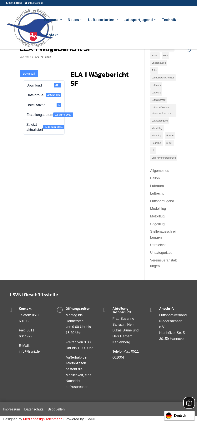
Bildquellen (56, 409)
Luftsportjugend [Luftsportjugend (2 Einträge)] (160, 120)
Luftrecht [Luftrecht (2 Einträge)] (156, 92)
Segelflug (157, 224)
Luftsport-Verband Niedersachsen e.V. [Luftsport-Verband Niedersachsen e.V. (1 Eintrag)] (162, 110)
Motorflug (157, 216)
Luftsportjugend (138, 20)
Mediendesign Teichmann (42, 419)
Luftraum (157, 186)
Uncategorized (161, 253)
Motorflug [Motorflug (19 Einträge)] (156, 135)
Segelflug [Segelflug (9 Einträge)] (156, 143)
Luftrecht (157, 193)
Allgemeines (159, 171)
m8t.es (29, 57)
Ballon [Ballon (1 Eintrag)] (155, 55)
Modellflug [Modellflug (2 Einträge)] (157, 128)
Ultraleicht (158, 245)
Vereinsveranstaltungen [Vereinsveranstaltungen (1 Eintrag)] (164, 157)
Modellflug (158, 209)
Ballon (155, 178)
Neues (73, 20)
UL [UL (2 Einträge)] (153, 150)
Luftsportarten (101, 20)
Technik (169, 20)
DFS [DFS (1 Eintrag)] (165, 55)
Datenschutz (33, 409)
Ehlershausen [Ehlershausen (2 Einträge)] (159, 63)
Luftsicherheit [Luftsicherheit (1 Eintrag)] (158, 100)
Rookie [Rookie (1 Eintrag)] (170, 135)
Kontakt (51, 35)
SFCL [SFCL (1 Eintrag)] (169, 143)
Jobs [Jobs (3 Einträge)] (154, 70)
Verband (51, 20)
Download (29, 73)
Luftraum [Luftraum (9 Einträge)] (156, 85)
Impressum (11, 409)
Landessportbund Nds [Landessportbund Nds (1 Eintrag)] (163, 77)
